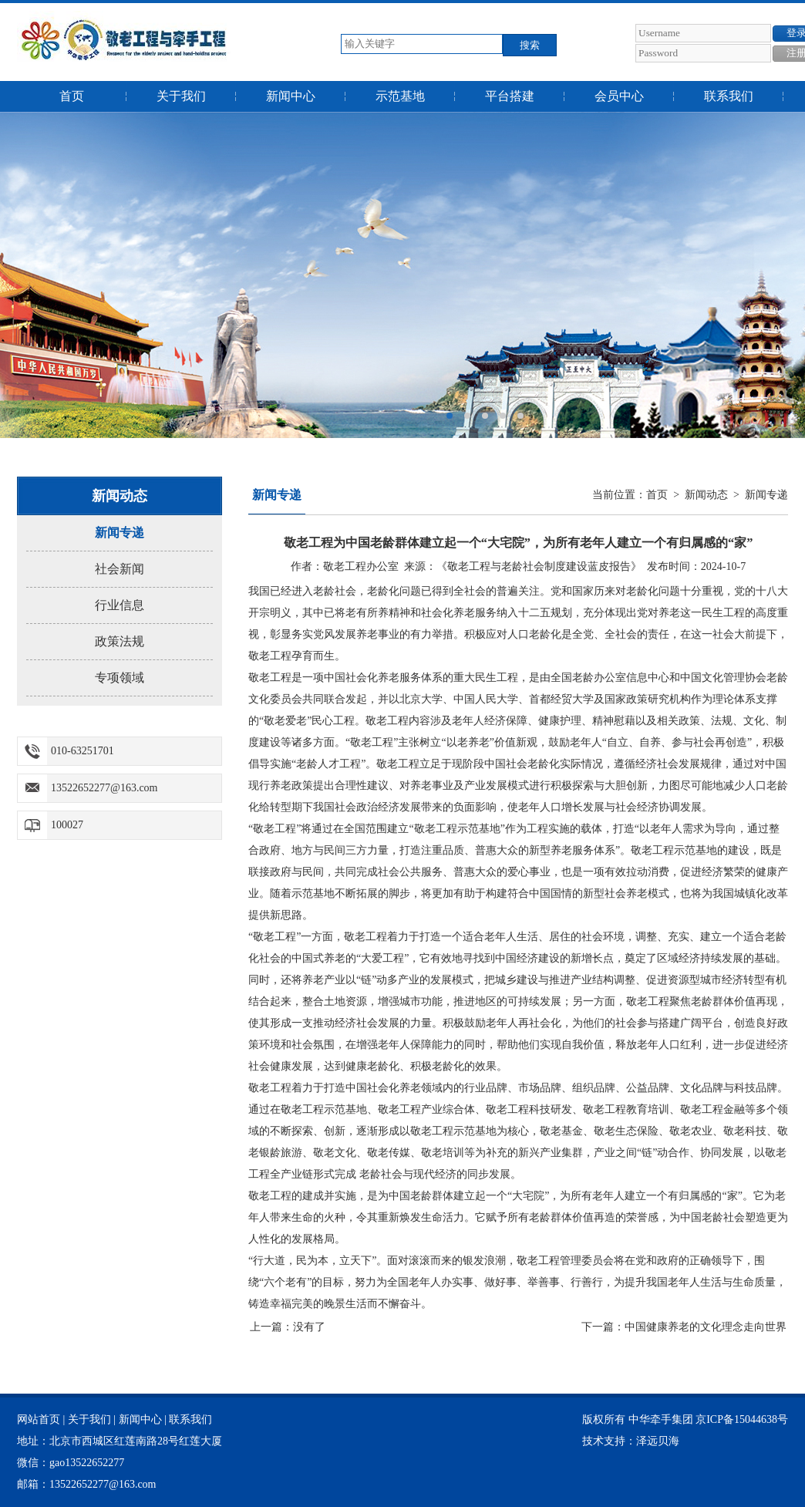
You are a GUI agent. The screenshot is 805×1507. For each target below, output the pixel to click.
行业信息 (119, 605)
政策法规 (119, 641)
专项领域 (119, 677)
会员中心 (619, 96)
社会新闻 (119, 568)
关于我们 (181, 96)
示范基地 (400, 96)
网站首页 (38, 1419)
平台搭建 (509, 96)
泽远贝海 (657, 1441)
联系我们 (728, 96)
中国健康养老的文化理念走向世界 (705, 1327)
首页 (71, 96)
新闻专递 (119, 532)
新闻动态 (706, 495)
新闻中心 (290, 96)
